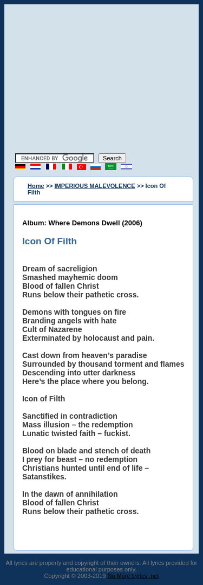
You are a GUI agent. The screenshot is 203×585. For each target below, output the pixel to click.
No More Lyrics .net (133, 576)
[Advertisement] (101, 80)
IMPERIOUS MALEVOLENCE (95, 186)
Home (36, 186)
